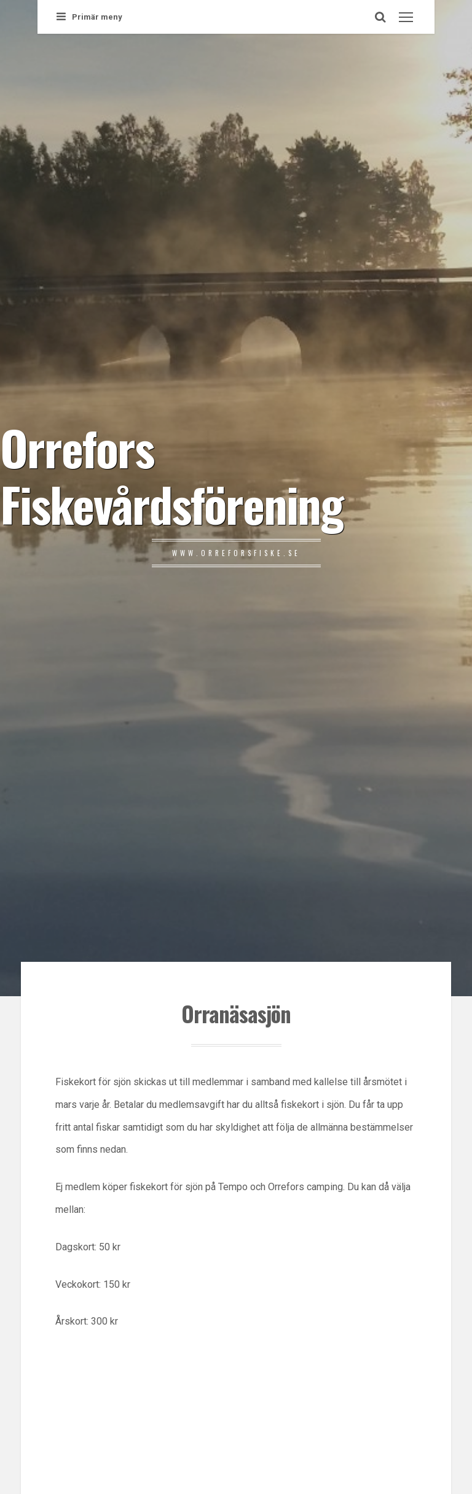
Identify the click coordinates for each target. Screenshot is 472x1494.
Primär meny (89, 16)
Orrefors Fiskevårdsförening (171, 475)
